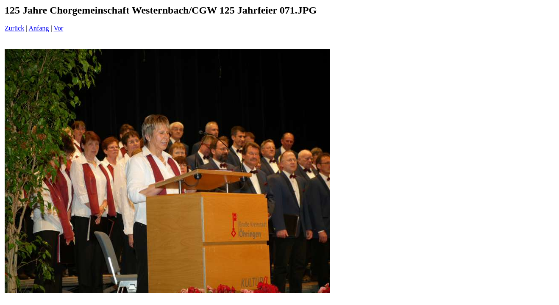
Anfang (39, 28)
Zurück (14, 28)
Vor (58, 28)
